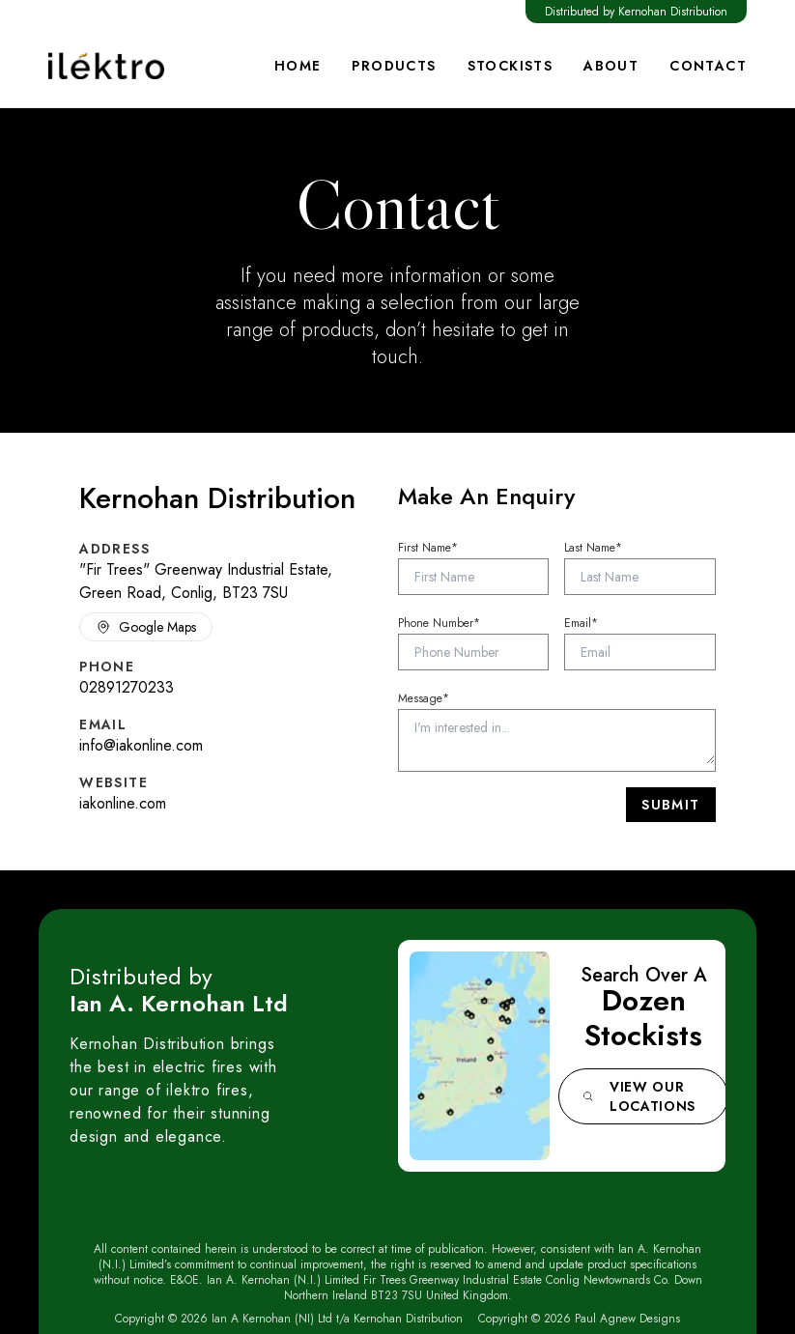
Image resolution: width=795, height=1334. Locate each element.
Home (298, 65)
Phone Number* (439, 623)
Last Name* (593, 547)
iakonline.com (122, 803)
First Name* (428, 547)
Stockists (511, 65)
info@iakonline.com (141, 745)
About (611, 65)
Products (394, 65)
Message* (423, 698)
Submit (670, 804)
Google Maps (146, 627)
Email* (581, 623)
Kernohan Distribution (672, 11)
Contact (708, 65)
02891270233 (126, 687)
